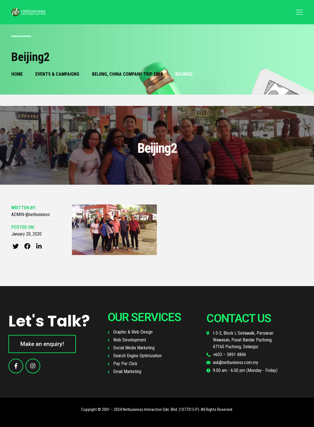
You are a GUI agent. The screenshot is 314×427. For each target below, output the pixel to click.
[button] (42, 344)
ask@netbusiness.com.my (235, 362)
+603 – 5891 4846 (229, 354)
